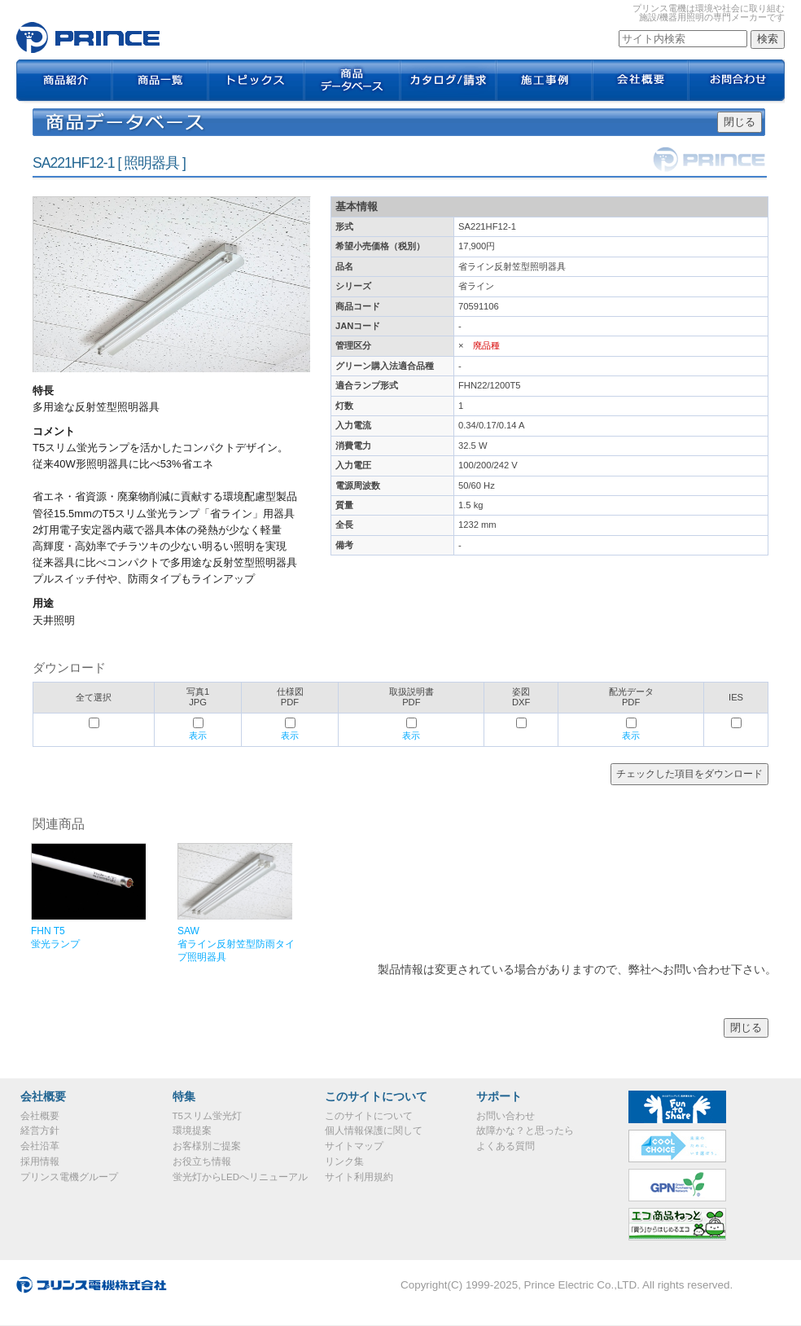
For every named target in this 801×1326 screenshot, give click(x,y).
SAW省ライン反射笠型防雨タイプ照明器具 (236, 944)
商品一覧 (160, 81)
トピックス (256, 81)
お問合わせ (737, 81)
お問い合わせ (505, 1116)
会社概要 (641, 81)
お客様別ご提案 (207, 1146)
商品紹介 (64, 81)
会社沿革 (39, 1146)
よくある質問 (505, 1146)
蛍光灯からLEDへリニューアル (240, 1177)
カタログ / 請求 (448, 81)
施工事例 (545, 81)
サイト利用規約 (359, 1177)
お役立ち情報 (202, 1161)
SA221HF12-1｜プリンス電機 (88, 37)
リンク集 (344, 1161)
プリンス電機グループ (69, 1177)
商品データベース (352, 81)
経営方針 (39, 1130)
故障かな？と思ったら (525, 1130)
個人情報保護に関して (373, 1130)
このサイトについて (369, 1116)
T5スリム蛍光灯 (207, 1116)
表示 (198, 735)
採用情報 (39, 1161)
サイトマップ (354, 1146)
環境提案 (192, 1130)
